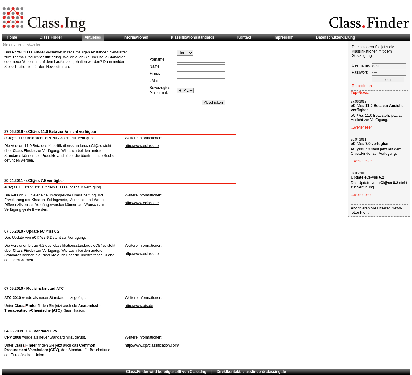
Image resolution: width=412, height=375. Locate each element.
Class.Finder (51, 37)
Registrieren (362, 86)
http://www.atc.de (139, 306)
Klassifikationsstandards (193, 37)
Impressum (283, 37)
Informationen (136, 37)
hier (364, 212)
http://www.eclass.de (142, 146)
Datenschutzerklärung (335, 37)
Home (12, 37)
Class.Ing (198, 371)
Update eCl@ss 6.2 (367, 177)
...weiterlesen (362, 127)
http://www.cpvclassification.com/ (152, 345)
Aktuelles (92, 37)
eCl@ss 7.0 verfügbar (370, 143)
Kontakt (244, 37)
